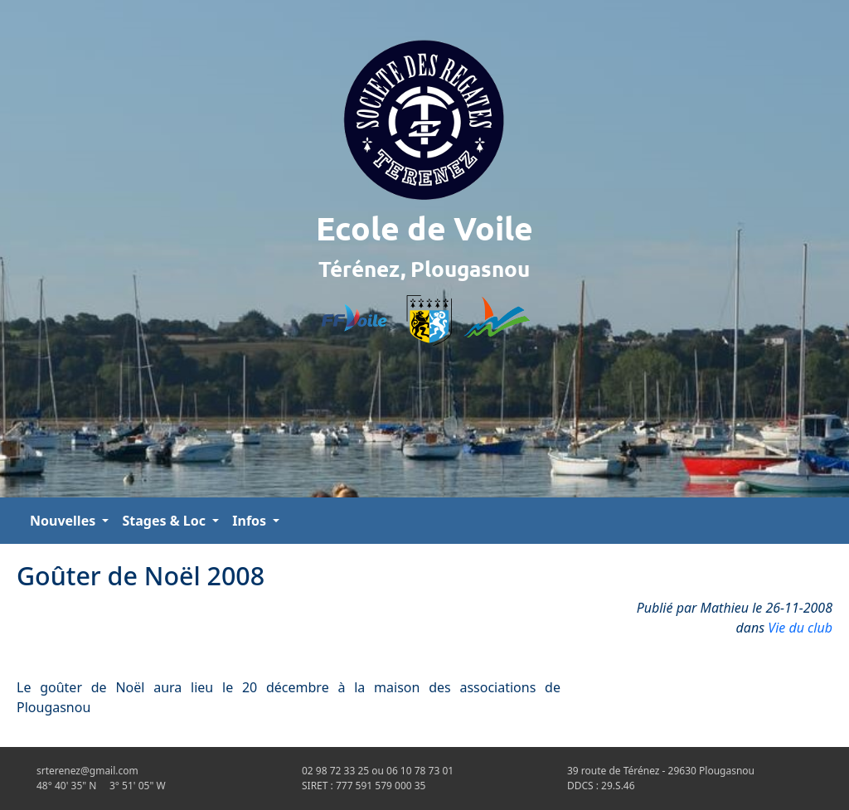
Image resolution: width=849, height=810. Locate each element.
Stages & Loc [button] (165, 521)
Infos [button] (250, 521)
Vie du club (800, 627)
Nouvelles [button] (64, 521)
